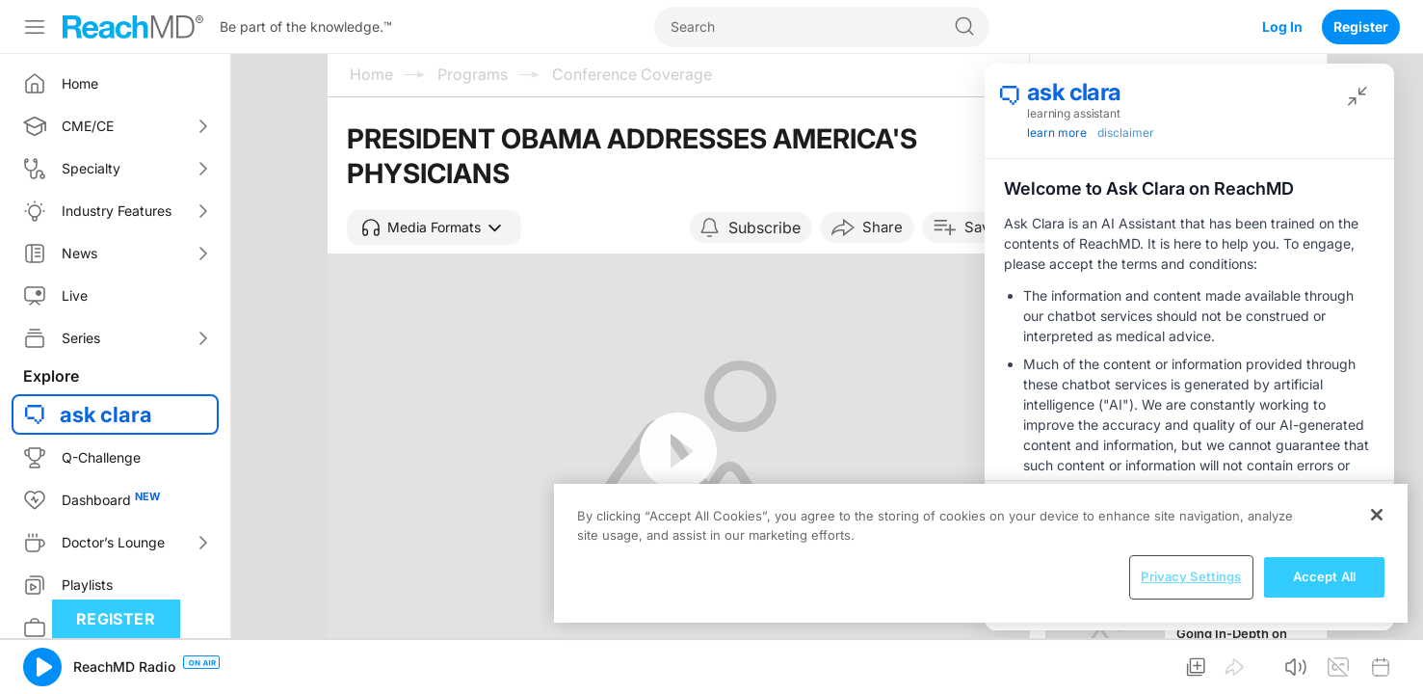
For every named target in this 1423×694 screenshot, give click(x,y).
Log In (1282, 26)
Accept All (1324, 576)
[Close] (1377, 515)
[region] (981, 553)
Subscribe (764, 227)
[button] (434, 227)
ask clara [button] (106, 414)
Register (1360, 26)
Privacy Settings (1191, 576)
